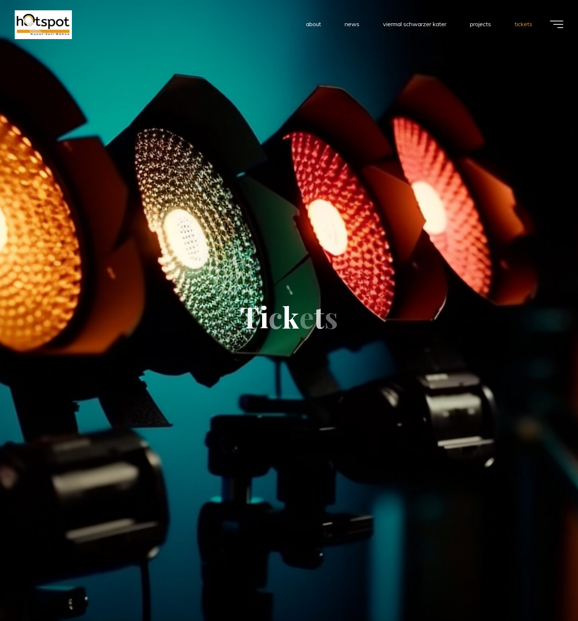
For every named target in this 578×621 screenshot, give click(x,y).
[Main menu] (556, 24)
